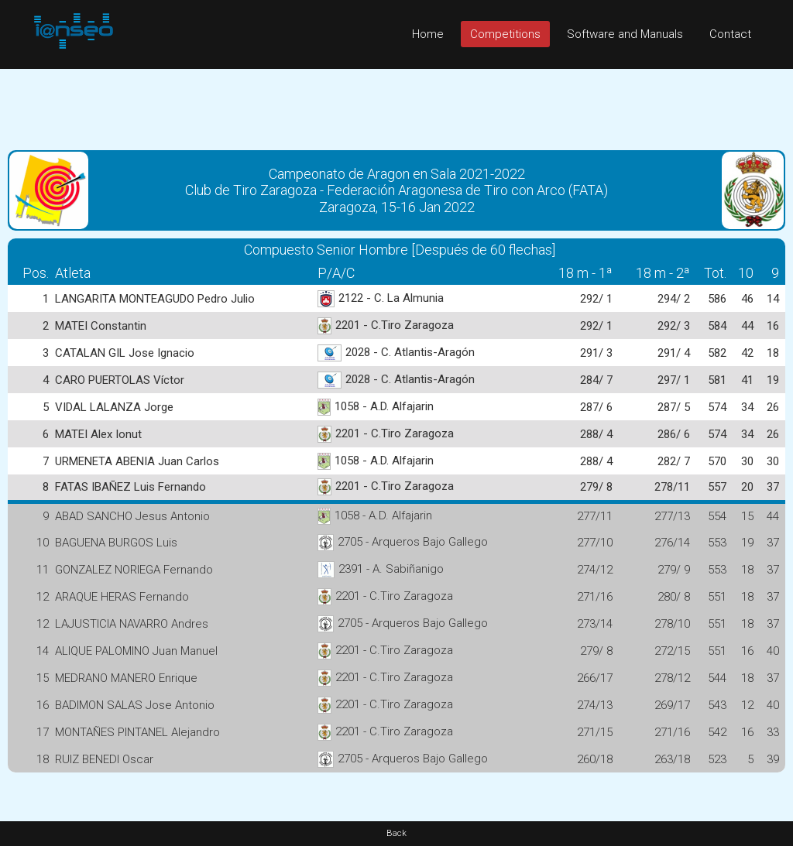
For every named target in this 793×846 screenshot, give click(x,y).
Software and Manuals (625, 34)
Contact (730, 34)
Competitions (505, 34)
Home (428, 34)
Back (396, 833)
